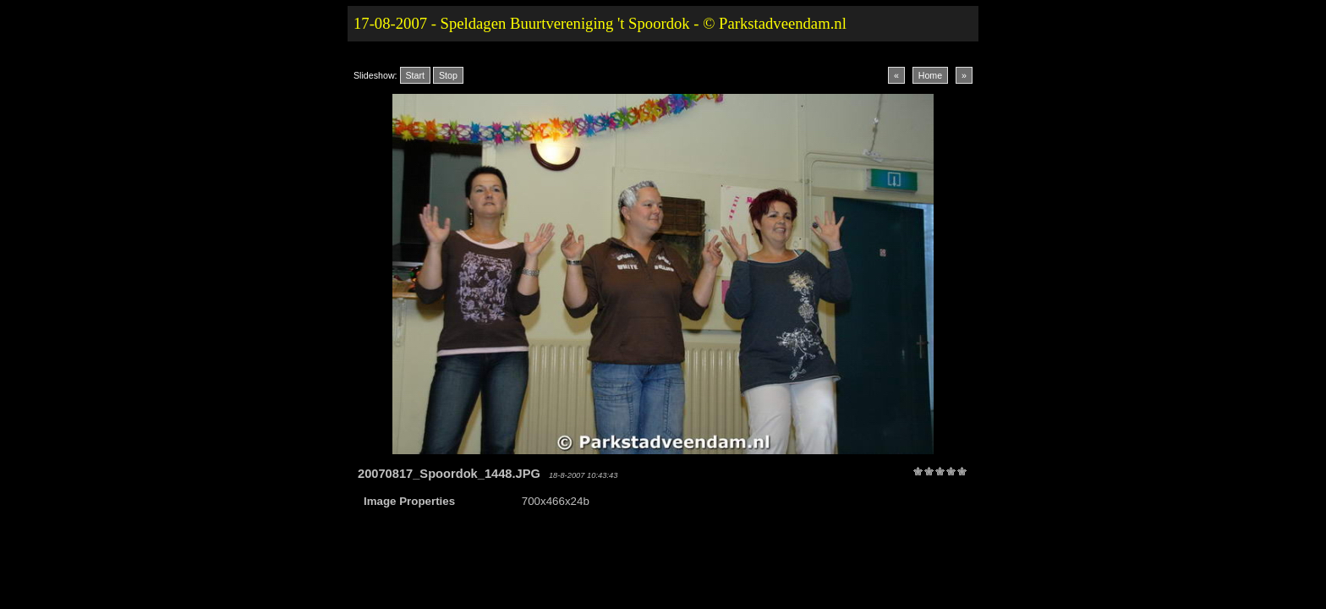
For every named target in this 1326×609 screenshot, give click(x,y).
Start (415, 75)
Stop (448, 75)
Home (930, 75)
